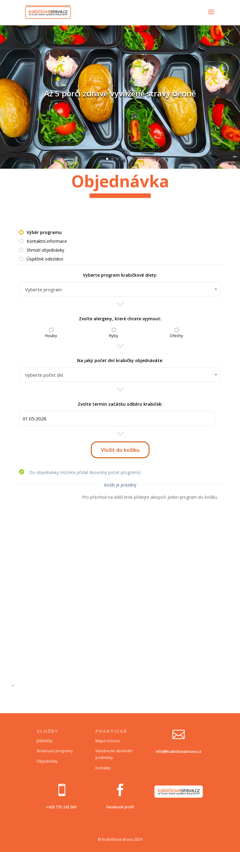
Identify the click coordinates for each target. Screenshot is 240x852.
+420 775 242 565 (61, 807)
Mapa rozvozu (107, 740)
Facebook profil (120, 807)
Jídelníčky (45, 740)
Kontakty (102, 768)
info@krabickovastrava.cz (178, 751)
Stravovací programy (55, 750)
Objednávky (47, 761)
